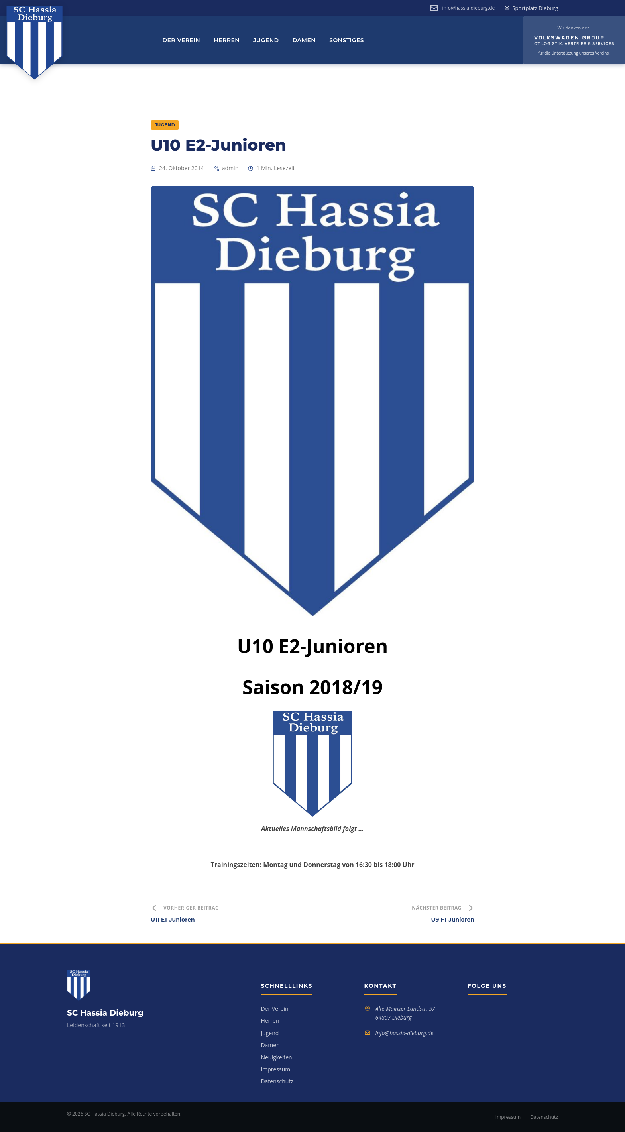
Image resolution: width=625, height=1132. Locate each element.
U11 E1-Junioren (173, 919)
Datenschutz (277, 1081)
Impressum (275, 1069)
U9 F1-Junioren (452, 919)
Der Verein (181, 40)
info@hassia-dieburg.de (468, 7)
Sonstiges (346, 40)
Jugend (266, 40)
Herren (227, 40)
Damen (304, 40)
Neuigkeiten (276, 1057)
